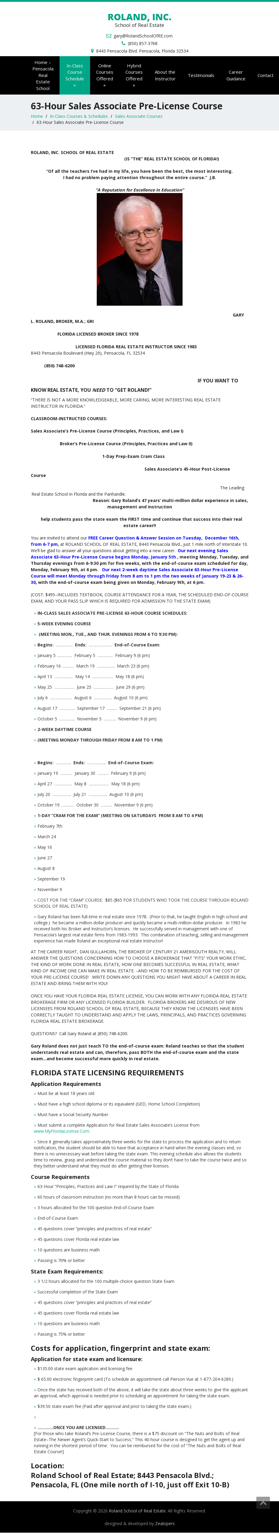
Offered (104, 75)
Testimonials (201, 75)
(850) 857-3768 (142, 43)
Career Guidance (235, 75)
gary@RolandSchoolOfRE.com (143, 36)
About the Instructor (165, 75)
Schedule (75, 75)
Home (37, 116)
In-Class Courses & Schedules (79, 116)
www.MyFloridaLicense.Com (61, 1131)
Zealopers (165, 1523)
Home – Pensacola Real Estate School (43, 75)
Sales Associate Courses (139, 116)
